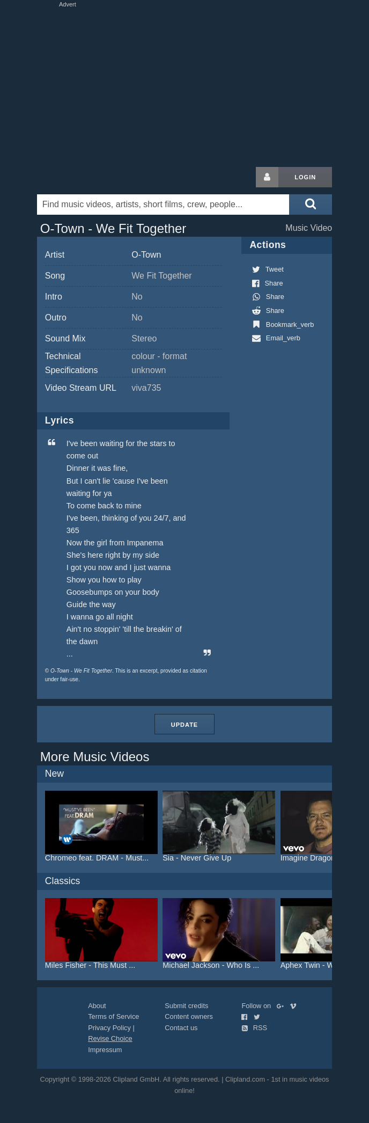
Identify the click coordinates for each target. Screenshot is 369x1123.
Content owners (189, 1016)
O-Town (146, 254)
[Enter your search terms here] (163, 204)
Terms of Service (113, 1016)
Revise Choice (110, 1038)
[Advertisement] (184, 85)
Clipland (93, 177)
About (97, 1006)
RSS (254, 1028)
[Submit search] (310, 204)
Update (184, 724)
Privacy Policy (109, 1028)
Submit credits (186, 1006)
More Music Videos (95, 756)
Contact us (181, 1028)
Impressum (105, 1050)
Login (305, 177)
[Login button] (267, 177)
